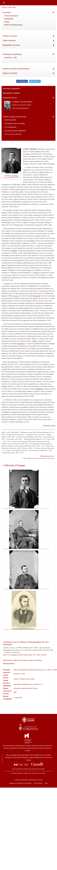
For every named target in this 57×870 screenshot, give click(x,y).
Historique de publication (12, 54)
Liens (46, 783)
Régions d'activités (10, 73)
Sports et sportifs (10, 120)
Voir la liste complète (13, 134)
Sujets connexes (9, 40)
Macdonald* (37, 296)
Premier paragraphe (11, 16)
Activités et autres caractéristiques (16, 69)
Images (6, 22)
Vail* (8, 377)
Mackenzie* (21, 344)
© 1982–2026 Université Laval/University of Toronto (38, 458)
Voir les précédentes (20, 108)
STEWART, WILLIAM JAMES (22, 102)
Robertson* (40, 389)
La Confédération (10, 127)
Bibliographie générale (47, 456)
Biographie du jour (10, 98)
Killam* (14, 251)
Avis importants (38, 783)
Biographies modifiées (11, 93)
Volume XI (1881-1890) (9, 7)
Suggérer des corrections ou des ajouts (20, 783)
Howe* (32, 241)
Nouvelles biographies (11, 89)
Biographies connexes (11, 45)
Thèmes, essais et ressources (14, 117)
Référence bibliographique (13, 25)
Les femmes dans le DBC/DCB (15, 131)
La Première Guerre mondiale (14, 123)
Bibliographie (8, 19)
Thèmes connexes (10, 36)
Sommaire (7, 12)
